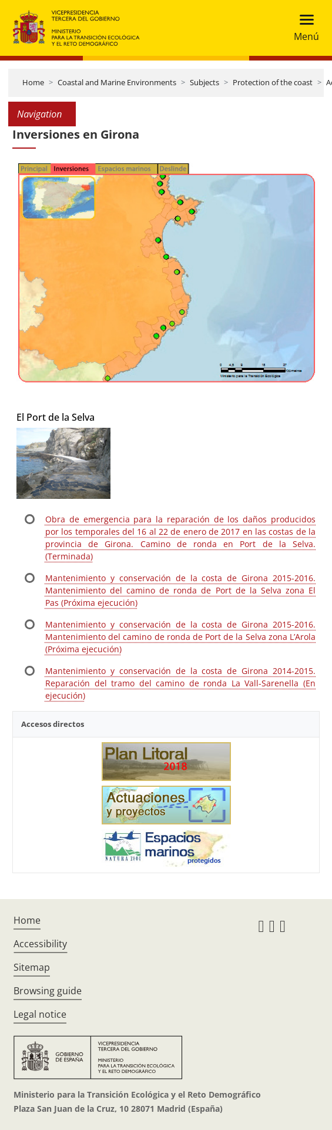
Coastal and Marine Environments (117, 82)
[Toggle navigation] (303, 28)
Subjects (204, 82)
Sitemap (32, 967)
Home (33, 82)
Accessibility (40, 943)
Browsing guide (48, 990)
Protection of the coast (273, 82)
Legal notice (40, 1014)
